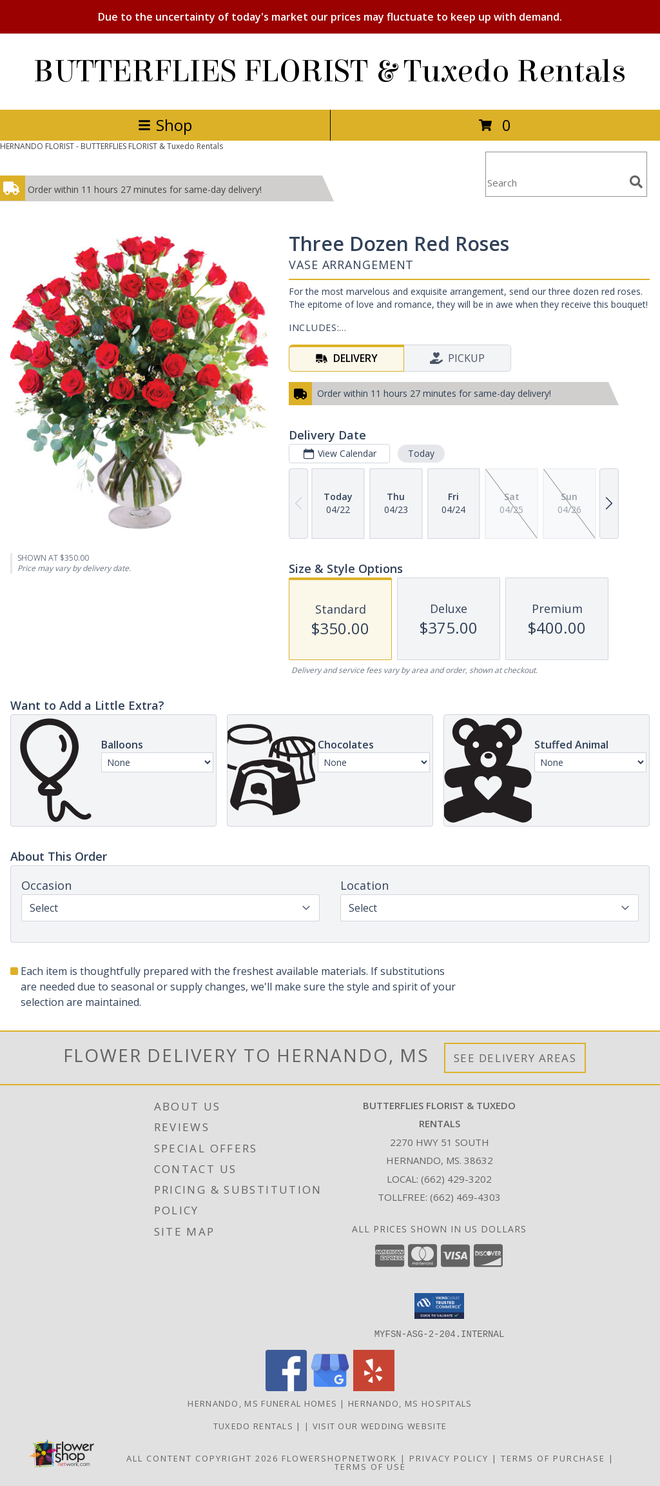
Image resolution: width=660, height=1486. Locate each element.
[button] (439, 1306)
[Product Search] (555, 182)
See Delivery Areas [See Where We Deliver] (515, 1057)
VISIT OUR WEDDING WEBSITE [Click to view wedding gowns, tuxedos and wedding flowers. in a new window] (380, 1425)
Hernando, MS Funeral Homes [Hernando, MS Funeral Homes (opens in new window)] (262, 1403)
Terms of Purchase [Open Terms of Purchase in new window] (553, 1457)
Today (421, 453)
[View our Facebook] (286, 1387)
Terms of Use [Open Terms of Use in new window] (370, 1466)
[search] (636, 182)
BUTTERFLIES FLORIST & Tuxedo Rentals (330, 71)
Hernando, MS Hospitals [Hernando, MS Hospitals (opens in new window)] (410, 1403)
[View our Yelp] (373, 1387)
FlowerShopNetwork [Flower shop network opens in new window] (339, 1457)
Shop (165, 125)
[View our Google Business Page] (330, 1387)
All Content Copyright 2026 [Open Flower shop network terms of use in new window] (202, 1457)
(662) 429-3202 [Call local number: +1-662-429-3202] (456, 1178)
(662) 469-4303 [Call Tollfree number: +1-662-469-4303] (465, 1196)
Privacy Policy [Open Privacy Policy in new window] (449, 1457)
